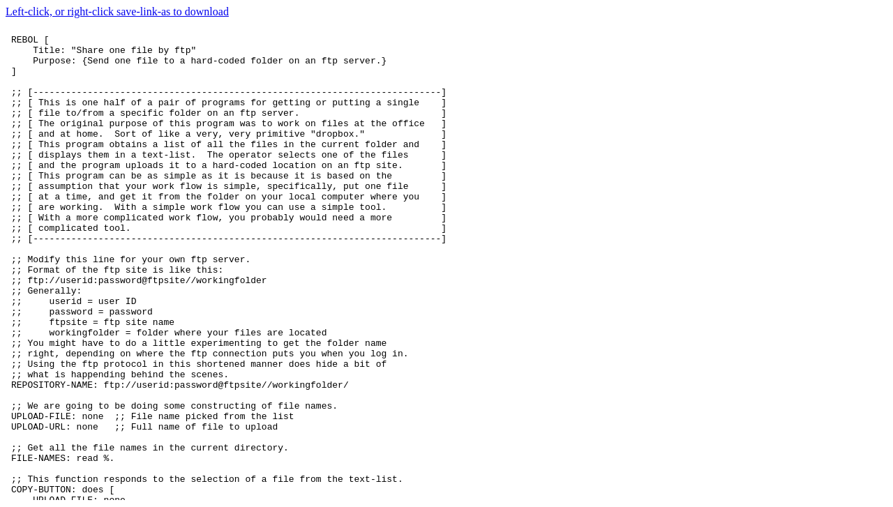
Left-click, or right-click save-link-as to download (117, 11)
